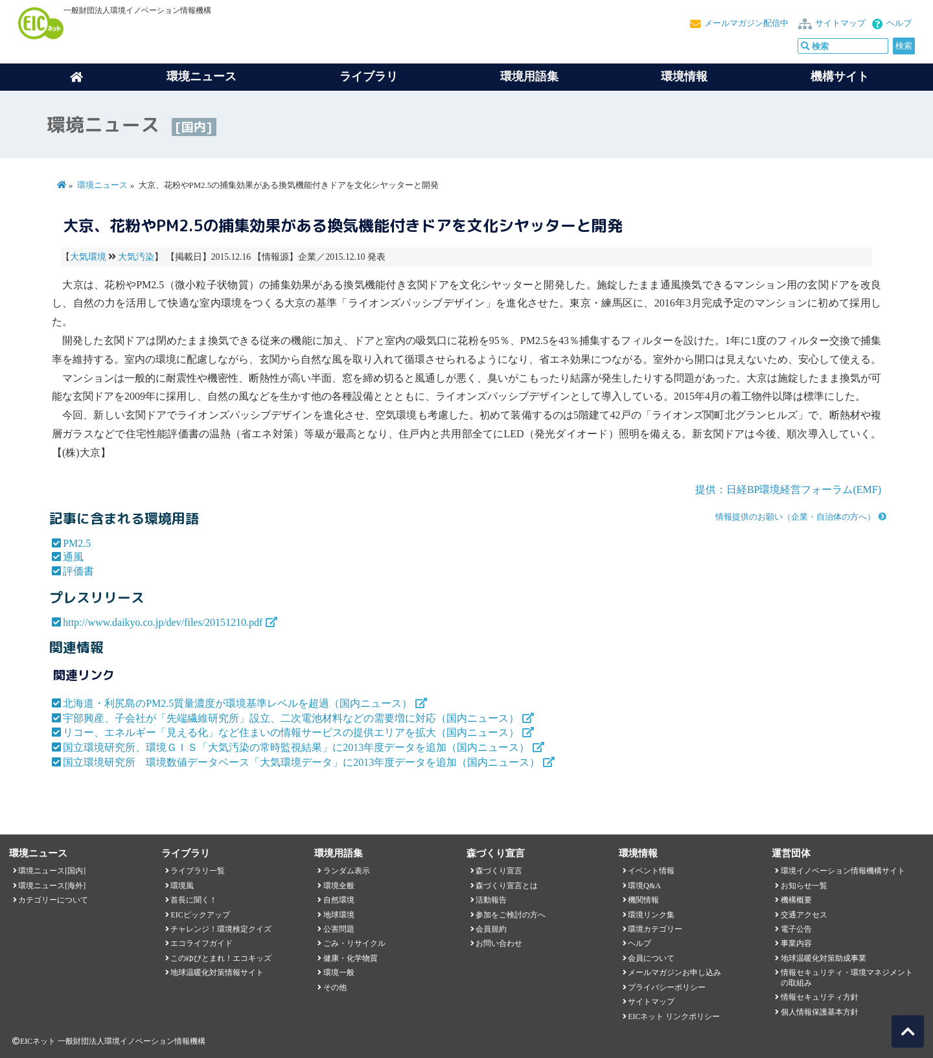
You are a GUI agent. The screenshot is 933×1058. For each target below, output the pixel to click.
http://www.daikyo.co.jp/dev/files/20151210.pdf (162, 622)
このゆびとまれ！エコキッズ (220, 958)
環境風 (182, 885)
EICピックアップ (199, 914)
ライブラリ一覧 (197, 870)
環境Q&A (644, 885)
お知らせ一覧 (804, 885)
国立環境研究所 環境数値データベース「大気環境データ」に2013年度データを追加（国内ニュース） (301, 762)
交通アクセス (804, 914)
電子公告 (796, 929)
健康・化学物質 (350, 958)
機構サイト (840, 76)
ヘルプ (899, 23)
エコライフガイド (201, 943)
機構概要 (796, 899)
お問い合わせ (499, 943)
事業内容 (796, 943)
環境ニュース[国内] (52, 870)
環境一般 (338, 972)
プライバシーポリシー (667, 987)
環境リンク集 (651, 914)
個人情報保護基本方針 (819, 1012)
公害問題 (338, 929)
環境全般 (338, 885)
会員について (651, 958)
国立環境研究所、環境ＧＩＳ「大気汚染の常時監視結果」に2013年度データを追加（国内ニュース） (296, 747)
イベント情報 (651, 870)
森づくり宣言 (499, 870)
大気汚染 (136, 257)
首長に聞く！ (193, 899)
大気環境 (88, 257)
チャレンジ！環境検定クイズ (220, 929)
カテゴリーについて (53, 899)
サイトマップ (840, 23)
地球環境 (338, 914)
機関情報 (643, 899)
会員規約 (491, 929)
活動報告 (491, 899)
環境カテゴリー (655, 929)
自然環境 (338, 899)
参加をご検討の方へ (511, 914)
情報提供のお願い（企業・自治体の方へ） (795, 517)
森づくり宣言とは (507, 885)
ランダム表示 (346, 870)
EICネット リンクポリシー (674, 1016)
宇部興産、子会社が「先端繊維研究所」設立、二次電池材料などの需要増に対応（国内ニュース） (291, 718)
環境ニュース (102, 185)
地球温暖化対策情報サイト (217, 972)
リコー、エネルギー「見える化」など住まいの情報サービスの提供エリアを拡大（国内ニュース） (291, 732)
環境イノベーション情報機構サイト (843, 870)
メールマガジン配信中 (746, 23)
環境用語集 (529, 76)
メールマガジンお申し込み (674, 972)
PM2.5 (77, 543)
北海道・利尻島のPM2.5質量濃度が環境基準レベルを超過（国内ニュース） (237, 703)
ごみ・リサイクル (354, 943)
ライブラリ (369, 76)
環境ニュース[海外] (52, 885)
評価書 (78, 571)
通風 (73, 556)
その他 (335, 987)
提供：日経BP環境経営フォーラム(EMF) (788, 489)
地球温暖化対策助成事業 (823, 958)
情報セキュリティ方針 (819, 997)
